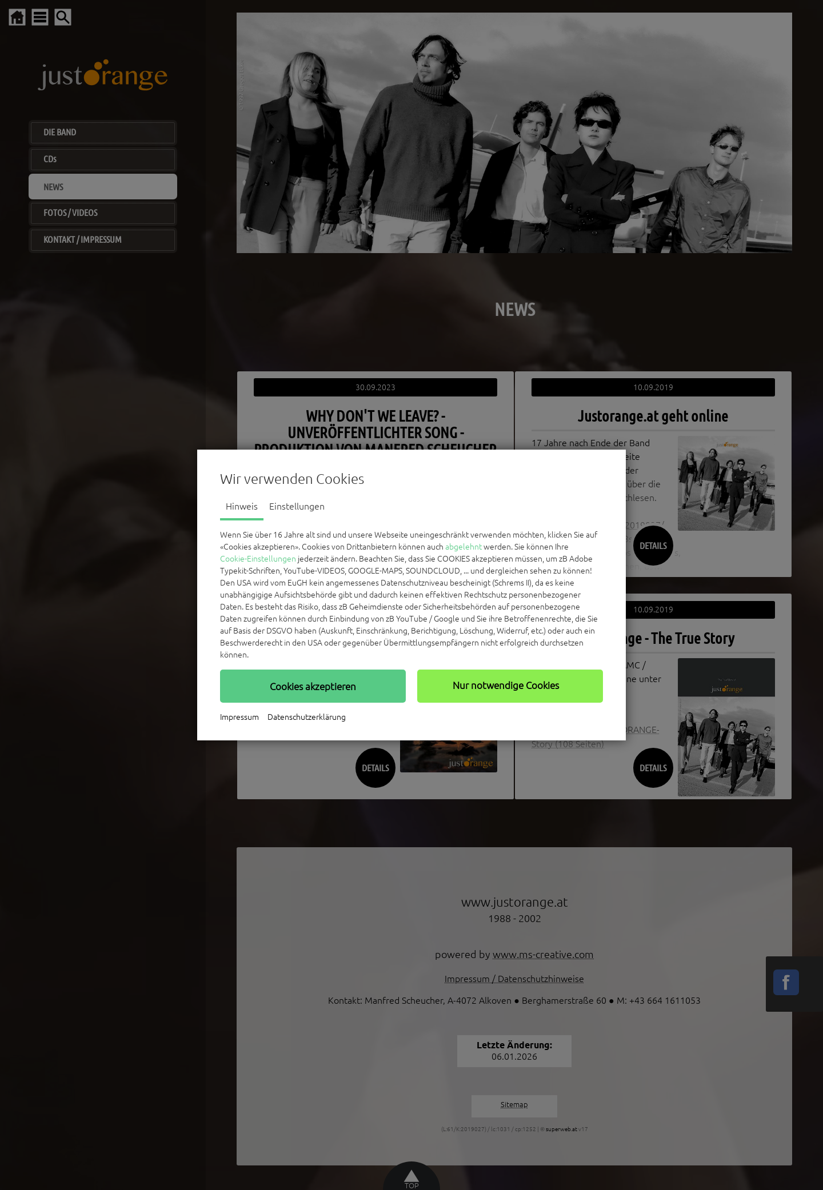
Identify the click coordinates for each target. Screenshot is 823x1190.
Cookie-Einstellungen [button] (258, 558)
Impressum (239, 717)
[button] (313, 686)
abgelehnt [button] (463, 546)
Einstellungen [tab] (297, 506)
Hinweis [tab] (242, 506)
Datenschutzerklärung (306, 717)
